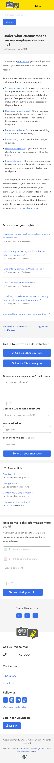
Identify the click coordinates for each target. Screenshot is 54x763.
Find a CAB (10, 676)
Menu (41, 6)
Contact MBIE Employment (17, 492)
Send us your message (27, 453)
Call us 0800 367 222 (27, 353)
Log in (11, 726)
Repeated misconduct (17, 110)
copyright (37, 748)
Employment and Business (15, 326)
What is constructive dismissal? (19, 282)
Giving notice (10, 483)
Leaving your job (41, 326)
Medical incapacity (15, 148)
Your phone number (19, 437)
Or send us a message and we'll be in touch (26, 376)
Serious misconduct (15, 88)
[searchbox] (27, 14)
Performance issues (15, 130)
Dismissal (11, 330)
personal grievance (29, 208)
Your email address (13, 423)
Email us (8, 683)
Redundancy (11, 139)
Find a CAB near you (27, 363)
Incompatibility (13, 161)
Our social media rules (14, 706)
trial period (23, 61)
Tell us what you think (23, 592)
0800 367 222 (16, 655)
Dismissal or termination (16, 502)
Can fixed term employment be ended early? (26, 314)
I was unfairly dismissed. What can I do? (23, 268)
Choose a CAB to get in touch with (21, 408)
